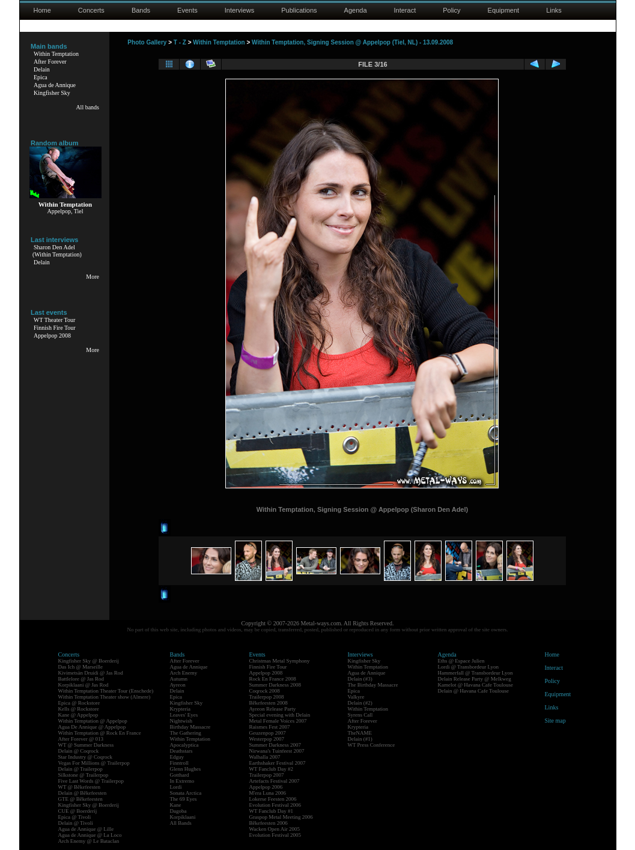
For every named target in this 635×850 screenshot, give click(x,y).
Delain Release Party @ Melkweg (474, 679)
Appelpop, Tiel (65, 211)
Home (42, 10)
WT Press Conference (371, 745)
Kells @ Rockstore (78, 709)
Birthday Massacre (190, 727)
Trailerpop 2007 (266, 775)
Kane (175, 805)
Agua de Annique (55, 85)
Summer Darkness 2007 (275, 745)
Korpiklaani (183, 817)
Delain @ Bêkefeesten (82, 793)
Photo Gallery (146, 42)
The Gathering (185, 733)
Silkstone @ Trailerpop (83, 775)
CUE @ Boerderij (77, 811)
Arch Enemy (184, 673)
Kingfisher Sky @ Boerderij (89, 661)
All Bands (181, 823)
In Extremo (182, 781)
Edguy (177, 757)
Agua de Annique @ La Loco (90, 835)
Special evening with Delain (280, 715)
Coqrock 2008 (264, 691)
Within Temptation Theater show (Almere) (104, 697)
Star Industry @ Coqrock (85, 757)
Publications (299, 10)
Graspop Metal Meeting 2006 (281, 817)
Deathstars (181, 751)
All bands (87, 107)
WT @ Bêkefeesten (79, 787)
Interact (405, 10)
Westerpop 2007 (267, 739)
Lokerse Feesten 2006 (273, 799)
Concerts (91, 10)
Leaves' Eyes (184, 715)
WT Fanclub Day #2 (271, 769)
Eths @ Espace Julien (461, 661)
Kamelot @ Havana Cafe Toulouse (475, 685)
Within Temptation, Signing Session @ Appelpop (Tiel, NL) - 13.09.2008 (352, 42)
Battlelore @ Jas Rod (81, 679)
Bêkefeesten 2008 (268, 703)
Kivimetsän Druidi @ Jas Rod (90, 673)
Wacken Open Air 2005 (274, 829)
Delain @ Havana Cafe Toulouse (473, 691)
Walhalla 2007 (265, 757)
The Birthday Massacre (373, 685)
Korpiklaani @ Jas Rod (83, 685)
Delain (42, 69)
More (92, 276)
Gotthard (179, 775)
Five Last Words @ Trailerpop (91, 781)
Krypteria (180, 709)
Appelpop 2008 (52, 335)
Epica (40, 77)
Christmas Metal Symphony (279, 661)
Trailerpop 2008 (266, 697)
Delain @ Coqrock (78, 751)
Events (187, 10)
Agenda (355, 10)
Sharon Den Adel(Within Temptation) (57, 251)
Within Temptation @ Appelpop (92, 721)
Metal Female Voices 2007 (278, 721)
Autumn (179, 679)
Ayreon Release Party (272, 709)
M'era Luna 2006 (268, 793)
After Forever (50, 61)
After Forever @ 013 (81, 739)
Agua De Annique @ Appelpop (92, 727)
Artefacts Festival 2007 (274, 781)
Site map (555, 720)
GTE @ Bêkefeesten (80, 799)
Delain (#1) (360, 739)
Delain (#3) (360, 679)
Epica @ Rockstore (79, 703)
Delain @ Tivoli (75, 823)
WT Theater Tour (54, 320)
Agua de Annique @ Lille (86, 829)
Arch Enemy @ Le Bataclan (89, 841)
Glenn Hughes (185, 769)
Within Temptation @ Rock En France (99, 733)
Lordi (176, 787)
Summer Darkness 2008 (275, 685)
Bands (141, 10)
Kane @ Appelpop (78, 715)
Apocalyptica (184, 745)
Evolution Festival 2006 (275, 805)
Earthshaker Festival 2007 (277, 763)
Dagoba (178, 811)
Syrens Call (360, 715)
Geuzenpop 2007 (267, 733)
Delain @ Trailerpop (80, 769)
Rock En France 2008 (272, 679)
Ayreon (178, 685)
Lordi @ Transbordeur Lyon (468, 667)
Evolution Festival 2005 (275, 835)
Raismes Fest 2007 (269, 727)
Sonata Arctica (186, 793)
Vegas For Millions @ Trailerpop (94, 763)
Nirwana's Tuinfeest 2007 (277, 751)
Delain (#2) (360, 703)
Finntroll (179, 763)
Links (554, 10)
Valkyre (356, 697)
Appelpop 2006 (266, 787)
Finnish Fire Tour (55, 327)
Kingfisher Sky (52, 93)
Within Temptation (56, 53)
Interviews (240, 10)
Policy (451, 10)
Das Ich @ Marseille (80, 667)
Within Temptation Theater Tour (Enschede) (106, 691)
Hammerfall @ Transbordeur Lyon (475, 673)
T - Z (180, 42)
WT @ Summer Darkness (86, 745)
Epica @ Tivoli (74, 817)
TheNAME (360, 733)
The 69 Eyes (183, 799)
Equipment (504, 10)
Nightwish (181, 721)
